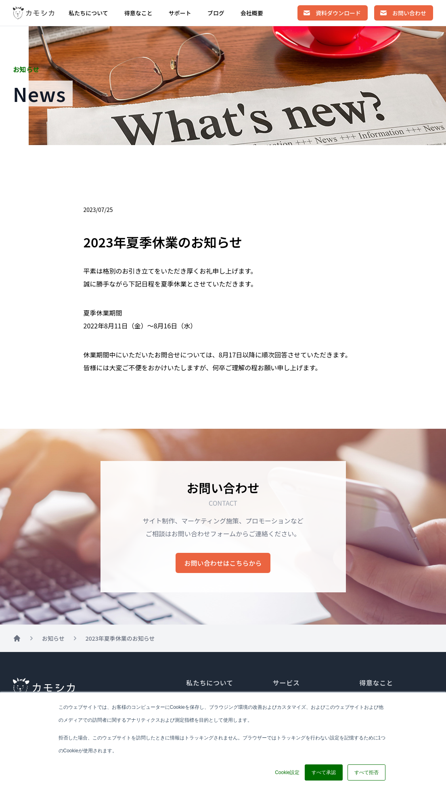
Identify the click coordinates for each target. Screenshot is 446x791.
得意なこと (138, 13)
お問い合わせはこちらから (223, 563)
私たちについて (88, 13)
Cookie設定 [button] (287, 772)
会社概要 (252, 13)
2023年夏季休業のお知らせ (120, 638)
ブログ (215, 13)
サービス (286, 682)
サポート (180, 13)
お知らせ (53, 638)
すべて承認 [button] (324, 772)
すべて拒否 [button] (366, 772)
